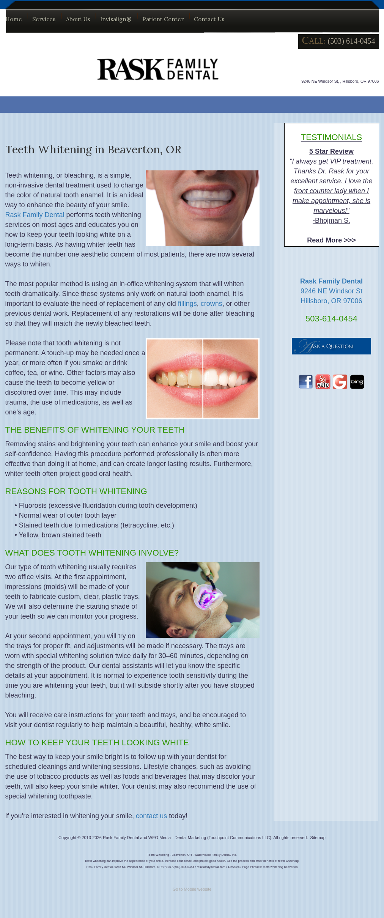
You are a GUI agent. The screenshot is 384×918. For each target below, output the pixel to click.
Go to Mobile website (192, 889)
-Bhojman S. (332, 188)
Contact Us (209, 19)
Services (43, 19)
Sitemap (318, 837)
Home (13, 19)
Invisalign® (116, 19)
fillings (187, 303)
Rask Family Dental (35, 215)
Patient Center (163, 19)
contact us (151, 816)
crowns (211, 303)
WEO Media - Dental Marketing (177, 837)
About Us (78, 19)
